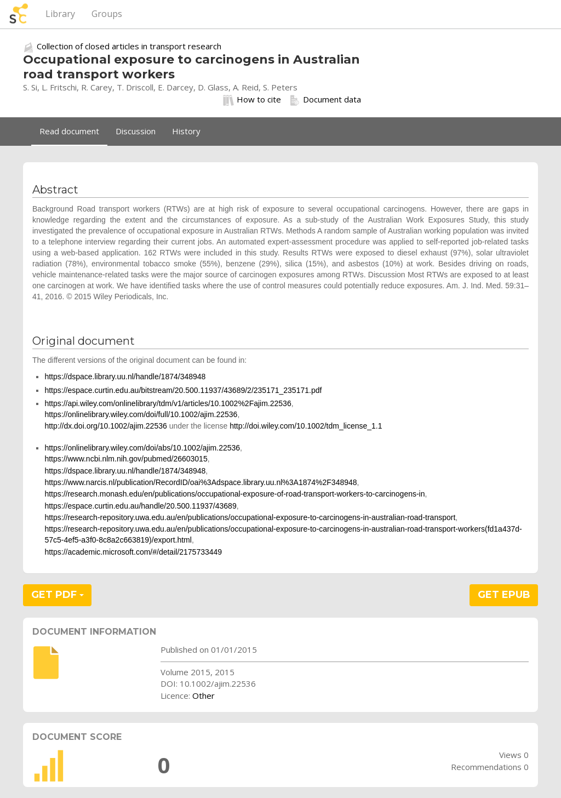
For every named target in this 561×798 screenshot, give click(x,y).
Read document (69, 131)
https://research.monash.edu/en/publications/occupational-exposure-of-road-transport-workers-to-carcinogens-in (234, 493)
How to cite (252, 100)
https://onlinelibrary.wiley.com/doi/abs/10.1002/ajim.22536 (142, 447)
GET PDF (57, 595)
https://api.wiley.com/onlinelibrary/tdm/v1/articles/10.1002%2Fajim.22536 (167, 403)
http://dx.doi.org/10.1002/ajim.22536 (105, 425)
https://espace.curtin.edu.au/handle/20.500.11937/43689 (140, 505)
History (186, 131)
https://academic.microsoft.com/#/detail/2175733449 (133, 552)
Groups (106, 14)
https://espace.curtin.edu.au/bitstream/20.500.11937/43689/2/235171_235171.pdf (183, 390)
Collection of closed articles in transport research (129, 46)
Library (60, 14)
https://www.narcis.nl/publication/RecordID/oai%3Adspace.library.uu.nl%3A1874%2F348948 (200, 482)
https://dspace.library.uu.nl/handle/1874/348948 (124, 376)
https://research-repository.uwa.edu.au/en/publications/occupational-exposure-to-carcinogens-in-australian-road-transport (249, 517)
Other (203, 695)
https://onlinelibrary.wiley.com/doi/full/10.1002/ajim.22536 (140, 414)
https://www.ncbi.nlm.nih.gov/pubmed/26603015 (125, 458)
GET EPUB (504, 595)
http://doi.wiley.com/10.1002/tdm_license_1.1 (306, 425)
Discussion (136, 131)
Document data (325, 100)
